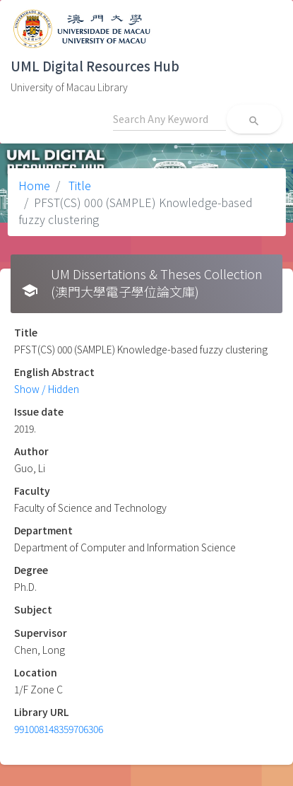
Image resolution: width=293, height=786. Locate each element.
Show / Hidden (46, 389)
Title (78, 185)
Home (34, 185)
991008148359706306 (58, 729)
